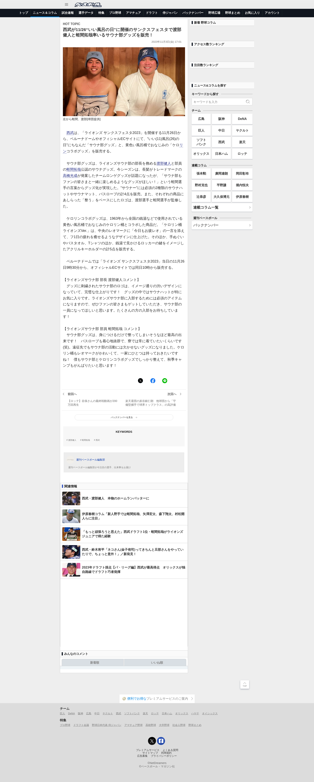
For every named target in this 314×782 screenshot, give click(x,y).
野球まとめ (232, 12)
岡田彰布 (242, 173)
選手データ (86, 12)
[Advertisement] (124, 613)
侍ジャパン (170, 12)
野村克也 (201, 185)
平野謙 (221, 185)
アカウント (272, 12)
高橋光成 (70, 176)
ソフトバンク (201, 142)
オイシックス (210, 713)
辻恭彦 (201, 196)
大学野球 (164, 725)
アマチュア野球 (133, 725)
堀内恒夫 (242, 185)
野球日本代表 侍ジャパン (106, 725)
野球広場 (214, 12)
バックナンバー (192, 12)
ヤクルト (242, 130)
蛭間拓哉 (73, 169)
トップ (23, 12)
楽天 (242, 142)
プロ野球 (115, 12)
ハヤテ (195, 713)
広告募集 (142, 756)
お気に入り (252, 12)
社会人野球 (178, 725)
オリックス (201, 153)
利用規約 (166, 753)
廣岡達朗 (221, 173)
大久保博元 (221, 196)
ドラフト (152, 12)
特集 (101, 12)
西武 (70, 133)
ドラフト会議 (81, 725)
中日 (221, 130)
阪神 (221, 119)
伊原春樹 (242, 196)
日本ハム (221, 153)
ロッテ (242, 153)
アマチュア (133, 12)
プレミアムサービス (147, 750)
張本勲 (201, 173)
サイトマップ (150, 753)
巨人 (201, 130)
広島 (201, 119)
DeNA (242, 119)
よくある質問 (170, 750)
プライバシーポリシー (164, 756)
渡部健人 (164, 163)
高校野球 (151, 725)
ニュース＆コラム (45, 12)
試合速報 (68, 12)
